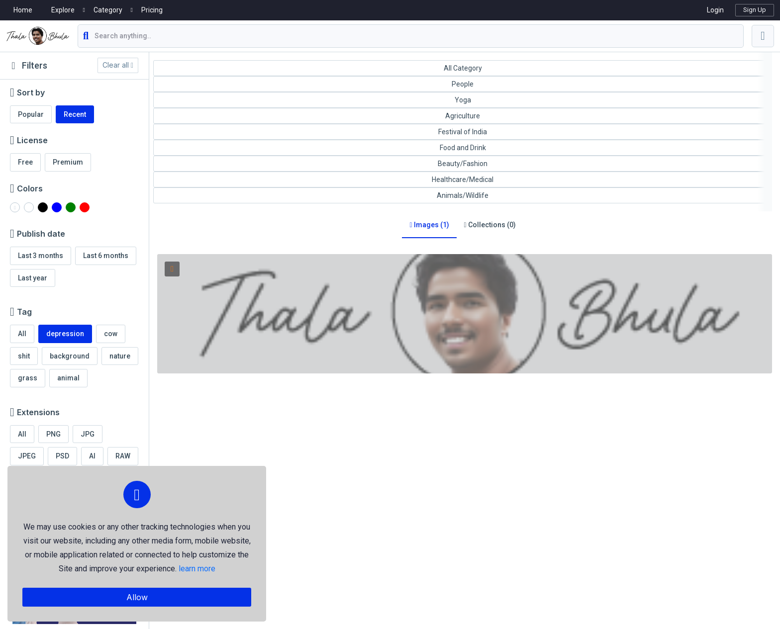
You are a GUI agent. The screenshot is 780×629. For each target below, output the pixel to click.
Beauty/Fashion (463, 164)
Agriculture (462, 116)
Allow (137, 597)
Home (22, 10)
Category (108, 10)
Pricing (152, 10)
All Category (463, 68)
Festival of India (462, 132)
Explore (63, 10)
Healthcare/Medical (462, 179)
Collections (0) (490, 225)
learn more (197, 568)
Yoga (463, 100)
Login (715, 10)
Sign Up (754, 9)
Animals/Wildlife (462, 195)
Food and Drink (463, 148)
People (463, 84)
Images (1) (429, 225)
